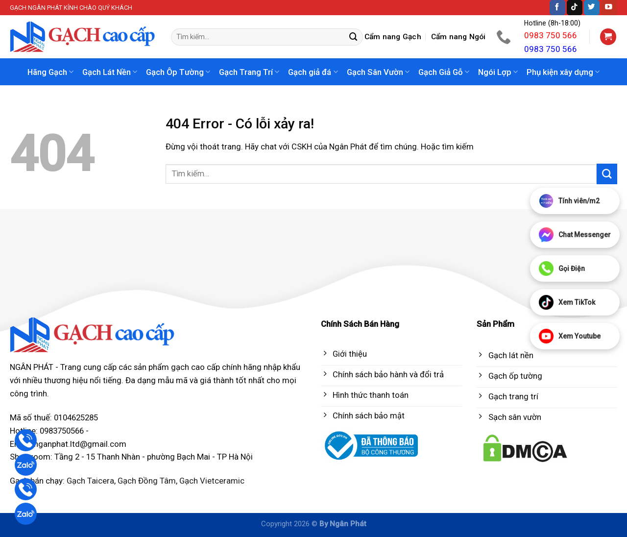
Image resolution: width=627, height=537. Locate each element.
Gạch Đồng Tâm (147, 481)
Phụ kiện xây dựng (563, 72)
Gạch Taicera (90, 481)
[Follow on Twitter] (592, 7)
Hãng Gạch (50, 72)
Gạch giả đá (313, 72)
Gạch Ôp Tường (178, 72)
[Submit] (353, 37)
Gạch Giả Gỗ (443, 72)
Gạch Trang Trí (249, 72)
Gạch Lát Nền (109, 72)
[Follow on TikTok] (574, 7)
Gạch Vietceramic (211, 481)
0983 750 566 (550, 35)
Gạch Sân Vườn (378, 72)
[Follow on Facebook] (557, 7)
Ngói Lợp (498, 72)
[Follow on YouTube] (609, 7)
